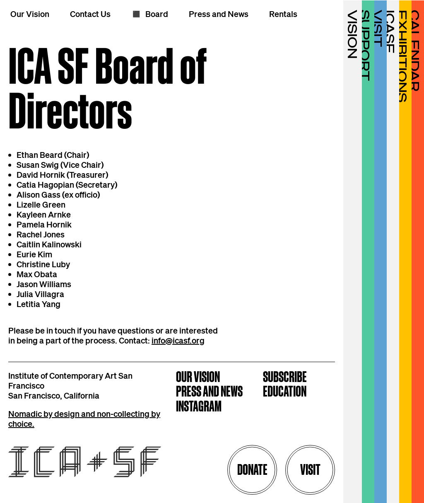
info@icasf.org (178, 340)
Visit (310, 470)
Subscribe (285, 377)
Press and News (209, 392)
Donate (252, 470)
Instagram (199, 407)
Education (284, 392)
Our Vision (198, 377)
